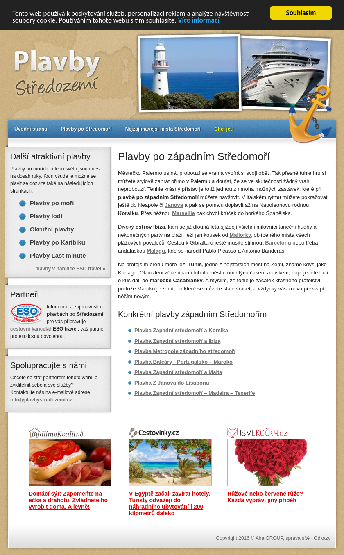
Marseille (183, 213)
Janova (174, 205)
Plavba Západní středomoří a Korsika (181, 330)
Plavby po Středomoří (86, 129)
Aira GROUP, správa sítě (283, 538)
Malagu (156, 250)
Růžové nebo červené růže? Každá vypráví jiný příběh (265, 496)
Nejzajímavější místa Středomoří (163, 129)
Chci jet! (223, 129)
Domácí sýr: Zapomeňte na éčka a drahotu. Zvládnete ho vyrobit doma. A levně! (68, 500)
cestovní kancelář (31, 329)
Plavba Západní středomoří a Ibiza (177, 341)
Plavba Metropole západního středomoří (184, 351)
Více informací (198, 20)
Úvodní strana (30, 129)
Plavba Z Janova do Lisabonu (171, 382)
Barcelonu (278, 243)
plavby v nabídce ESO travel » (70, 269)
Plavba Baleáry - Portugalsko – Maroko (183, 361)
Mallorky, (240, 234)
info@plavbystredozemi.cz (41, 400)
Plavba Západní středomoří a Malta (178, 372)
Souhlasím (301, 13)
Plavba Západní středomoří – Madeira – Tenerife (194, 393)
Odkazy (322, 538)
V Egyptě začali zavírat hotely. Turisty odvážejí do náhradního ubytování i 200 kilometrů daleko (169, 503)
